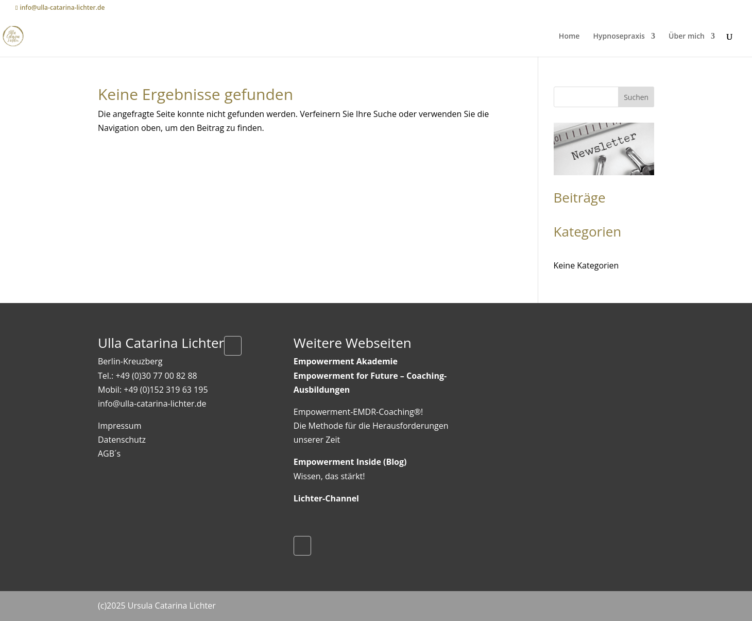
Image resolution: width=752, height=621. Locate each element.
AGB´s (109, 453)
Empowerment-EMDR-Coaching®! (358, 411)
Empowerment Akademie (346, 361)
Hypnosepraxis (619, 36)
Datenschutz (122, 439)
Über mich (687, 36)
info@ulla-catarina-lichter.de (152, 403)
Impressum (119, 425)
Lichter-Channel (326, 498)
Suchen (636, 97)
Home (569, 36)
